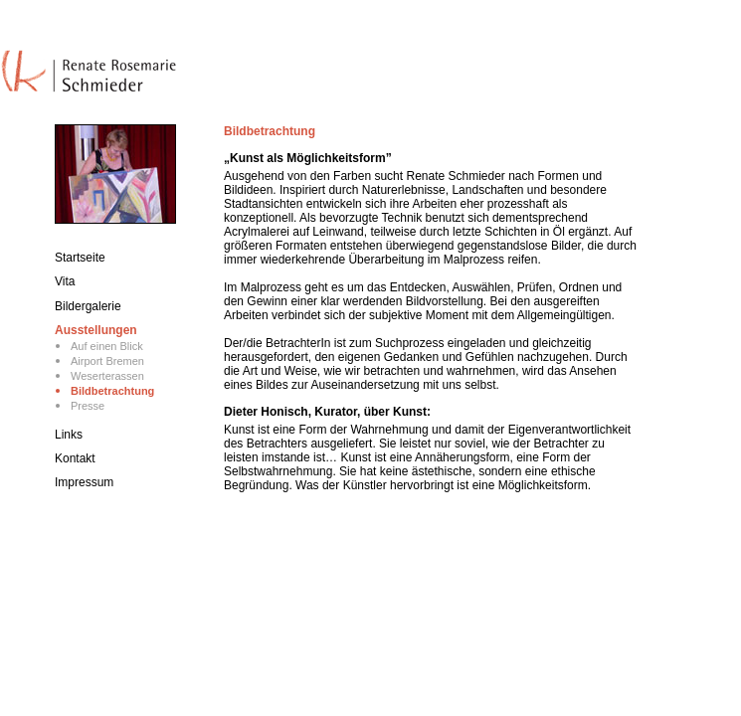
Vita (65, 281)
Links (69, 435)
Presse (87, 406)
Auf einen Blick (107, 346)
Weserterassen (107, 376)
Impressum (84, 482)
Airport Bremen (107, 361)
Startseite (80, 258)
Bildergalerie (88, 306)
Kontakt (75, 458)
